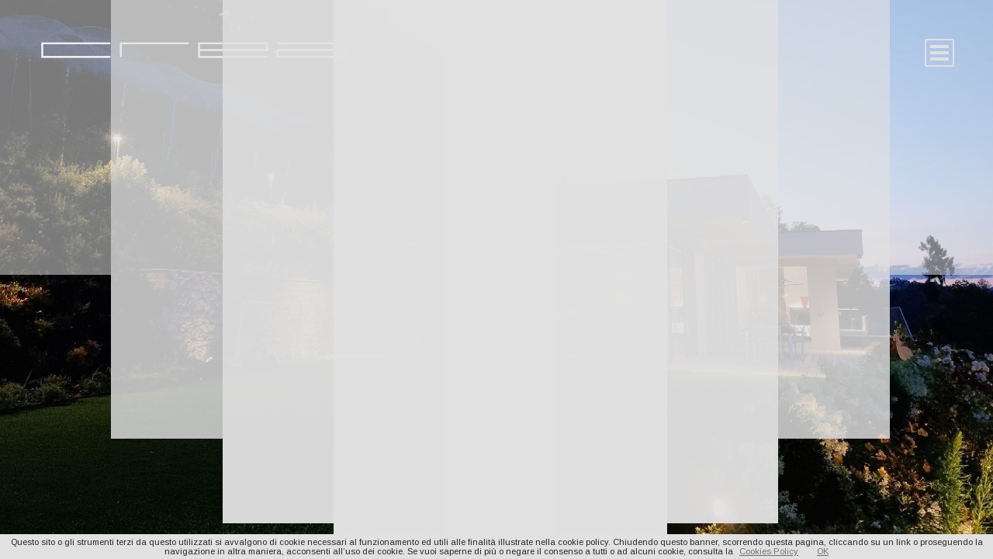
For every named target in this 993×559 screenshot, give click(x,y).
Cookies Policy (768, 551)
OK (823, 551)
